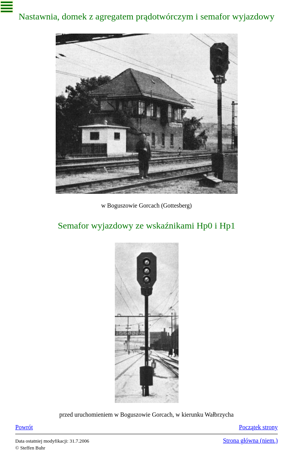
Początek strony (258, 427)
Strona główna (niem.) (250, 440)
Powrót (24, 427)
